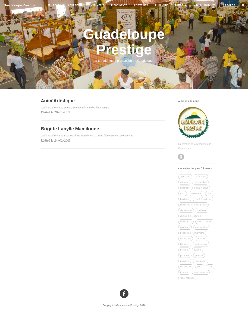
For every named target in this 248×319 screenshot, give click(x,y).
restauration (200, 261)
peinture (197, 250)
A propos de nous (188, 101)
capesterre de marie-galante (193, 205)
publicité (161, 5)
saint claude (186, 266)
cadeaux (207, 199)
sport (210, 266)
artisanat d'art (200, 182)
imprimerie (97, 5)
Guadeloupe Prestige (19, 5)
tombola (181, 5)
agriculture (185, 176)
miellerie (184, 250)
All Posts (54, 5)
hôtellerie (184, 233)
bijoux (209, 193)
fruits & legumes (204, 221)
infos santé (119, 5)
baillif (182, 193)
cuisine (183, 216)
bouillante (184, 199)
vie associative (201, 272)
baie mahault (202, 188)
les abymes (185, 238)
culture (195, 216)
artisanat (184, 182)
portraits (141, 5)
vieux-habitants (204, 5)
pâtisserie (184, 261)
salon (199, 266)
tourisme (184, 272)
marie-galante (201, 244)
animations (201, 176)
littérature (184, 244)
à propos (229, 5)
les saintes (202, 238)
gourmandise (201, 227)
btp (196, 199)
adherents (75, 5)
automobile (185, 188)
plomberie (185, 255)
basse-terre (196, 193)
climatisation (186, 210)
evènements (186, 221)
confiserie (201, 210)
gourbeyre (185, 227)
